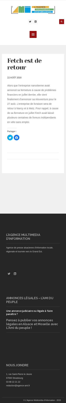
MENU (33, 34)
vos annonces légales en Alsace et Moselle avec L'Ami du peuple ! (32, 324)
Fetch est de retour (24, 64)
